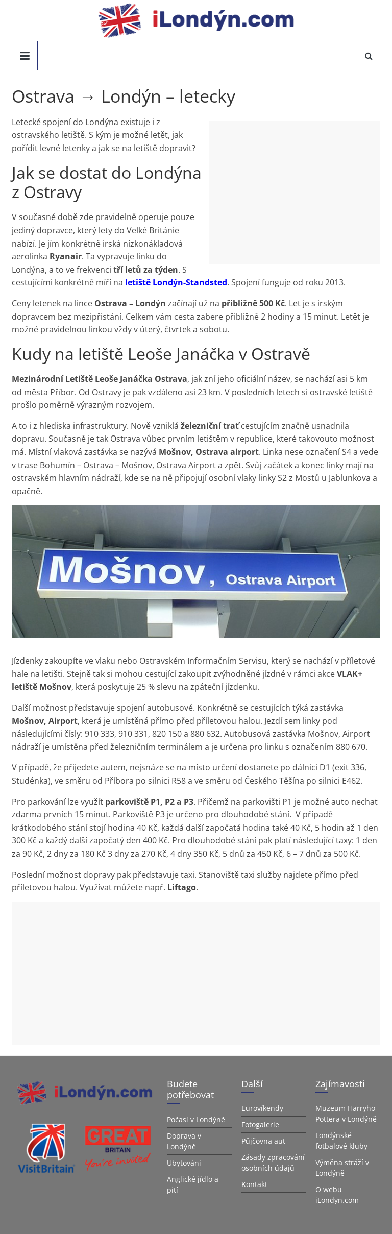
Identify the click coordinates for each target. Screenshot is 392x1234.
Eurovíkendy (262, 1108)
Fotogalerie (260, 1124)
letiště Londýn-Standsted (176, 282)
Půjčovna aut (263, 1141)
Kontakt (254, 1184)
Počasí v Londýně (196, 1119)
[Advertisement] (294, 192)
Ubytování (184, 1163)
